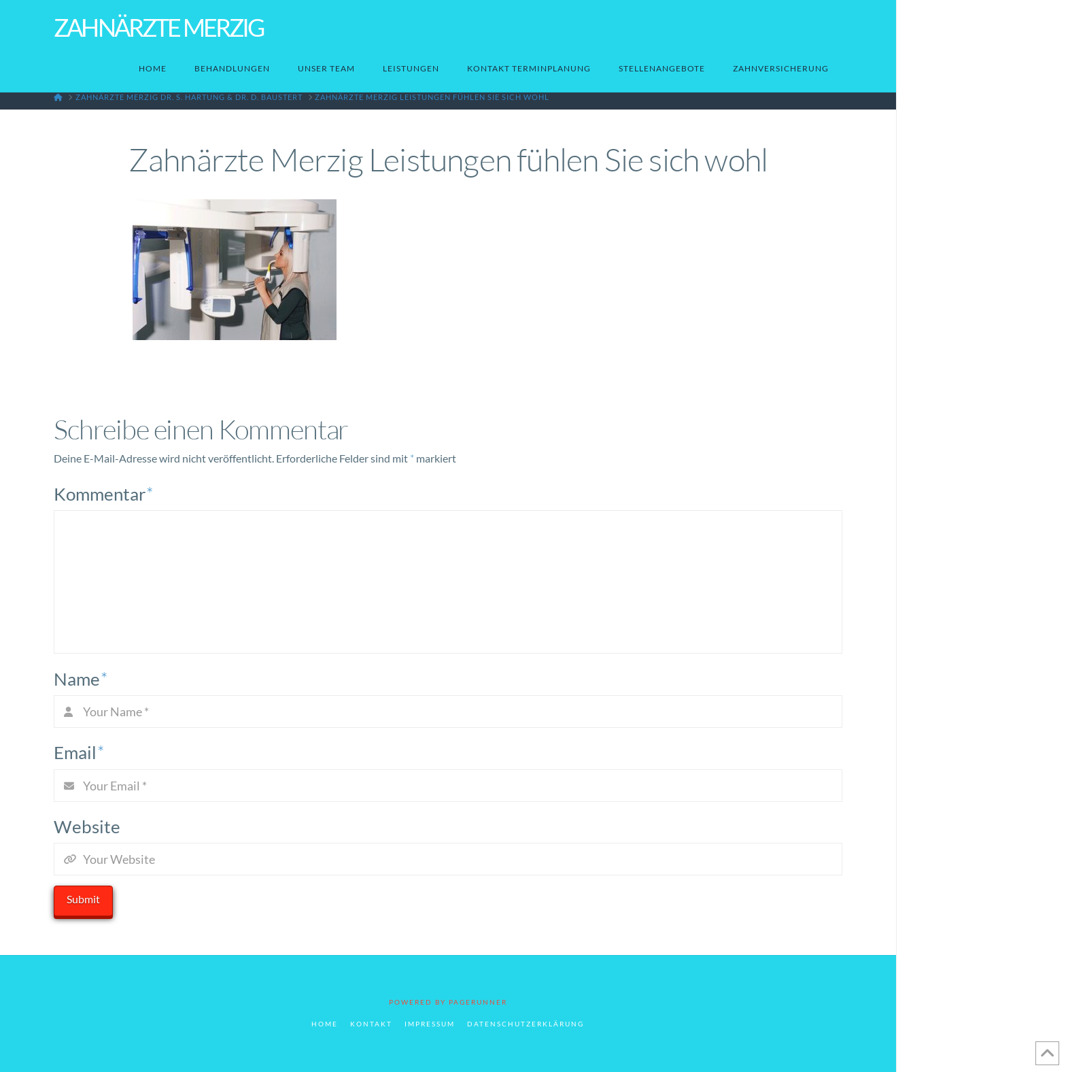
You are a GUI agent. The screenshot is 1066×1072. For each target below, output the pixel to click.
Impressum (430, 1024)
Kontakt (371, 1024)
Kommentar (103, 494)
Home (324, 1024)
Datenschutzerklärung (525, 1024)
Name (80, 679)
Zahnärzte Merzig (159, 27)
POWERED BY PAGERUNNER (448, 1002)
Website (87, 826)
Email (79, 752)
